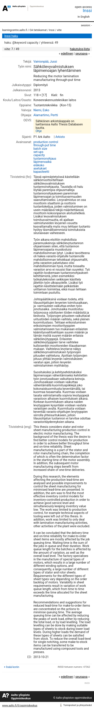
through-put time (44, 145)
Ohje (39, 131)
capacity (39, 155)
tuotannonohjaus (44, 158)
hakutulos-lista (80, 49)
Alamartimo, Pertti (45, 115)
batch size (40, 148)
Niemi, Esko (41, 110)
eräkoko (38, 165)
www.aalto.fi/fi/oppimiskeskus (19, 705)
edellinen (67, 53)
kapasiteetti (41, 171)
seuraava (81, 53)
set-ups (38, 152)
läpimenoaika (42, 161)
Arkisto (60, 137)
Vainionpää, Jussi (45, 61)
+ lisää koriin (11, 667)
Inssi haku (11, 36)
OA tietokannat (38, 30)
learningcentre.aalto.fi (14, 30)
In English (84, 16)
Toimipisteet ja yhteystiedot (77, 705)
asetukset (40, 168)
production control (45, 142)
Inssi (87, 10)
